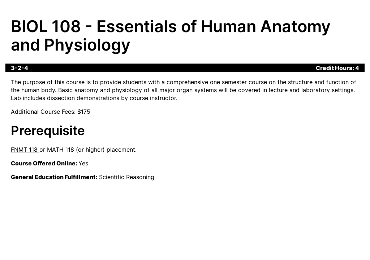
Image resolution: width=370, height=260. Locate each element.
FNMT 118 (24, 149)
